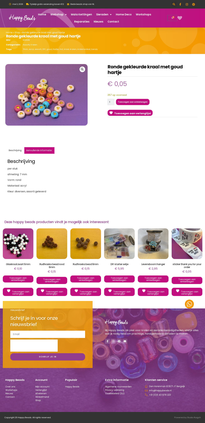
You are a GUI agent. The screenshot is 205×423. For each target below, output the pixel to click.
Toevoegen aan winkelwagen (135, 102)
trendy (94, 49)
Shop (17, 32)
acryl (31, 49)
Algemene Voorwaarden (118, 386)
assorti (38, 49)
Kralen (34, 44)
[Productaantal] (111, 102)
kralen (73, 49)
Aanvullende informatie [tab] (39, 150)
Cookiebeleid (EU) (115, 393)
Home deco (124, 14)
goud (49, 49)
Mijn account (42, 386)
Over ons (10, 386)
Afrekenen (41, 393)
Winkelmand (42, 396)
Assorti (26, 44)
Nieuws (98, 21)
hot (61, 49)
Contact (113, 21)
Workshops (143, 14)
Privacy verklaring (114, 390)
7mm (25, 49)
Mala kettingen (81, 14)
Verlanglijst (41, 390)
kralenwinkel (83, 49)
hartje (56, 49)
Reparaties (81, 21)
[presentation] (34, 346)
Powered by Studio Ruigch (187, 417)
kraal (66, 49)
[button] (174, 4)
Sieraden (104, 14)
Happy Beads (72, 386)
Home (42, 14)
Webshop (58, 14)
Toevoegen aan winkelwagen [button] (18, 279)
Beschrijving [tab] (15, 150)
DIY (44, 49)
